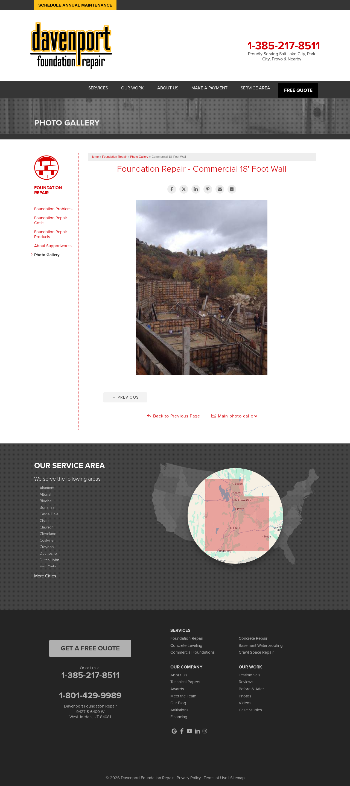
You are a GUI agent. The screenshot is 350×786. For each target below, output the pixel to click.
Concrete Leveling (186, 642)
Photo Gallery (47, 251)
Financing (178, 714)
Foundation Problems (53, 205)
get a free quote (90, 645)
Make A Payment (205, 88)
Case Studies (250, 707)
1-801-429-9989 (90, 692)
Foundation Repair (48, 187)
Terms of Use (215, 775)
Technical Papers (185, 679)
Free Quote (299, 88)
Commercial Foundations (192, 650)
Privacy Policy (189, 775)
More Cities (45, 573)
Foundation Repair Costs (50, 217)
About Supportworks (53, 242)
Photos (245, 693)
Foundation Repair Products (50, 231)
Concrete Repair (253, 636)
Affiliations (179, 707)
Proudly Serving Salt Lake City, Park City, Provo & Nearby (281, 56)
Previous (125, 395)
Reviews (246, 679)
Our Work (122, 88)
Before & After (251, 686)
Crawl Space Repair (256, 650)
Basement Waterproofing (261, 642)
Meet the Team (183, 693)
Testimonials (249, 672)
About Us (160, 88)
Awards (177, 686)
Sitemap (237, 775)
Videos (245, 700)
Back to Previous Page (173, 413)
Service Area (254, 88)
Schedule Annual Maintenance (76, 5)
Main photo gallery (234, 413)
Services (84, 88)
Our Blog (178, 700)
